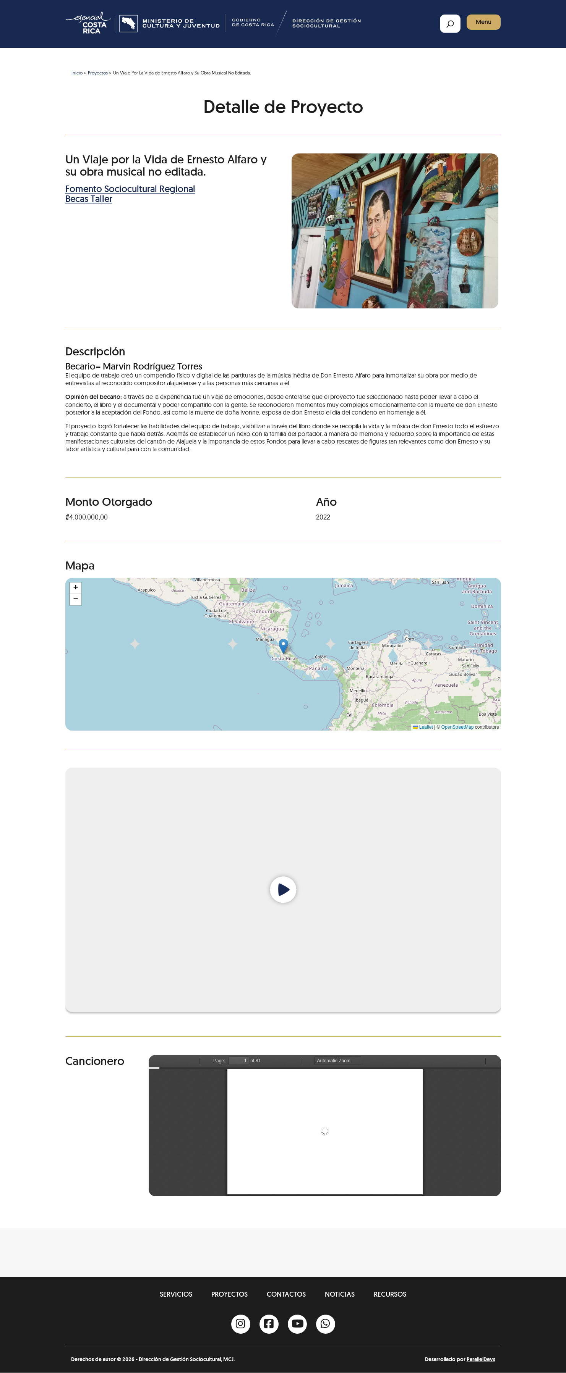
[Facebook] (269, 1324)
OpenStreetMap (457, 727)
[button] (283, 646)
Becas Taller (88, 199)
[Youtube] (297, 1324)
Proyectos (98, 73)
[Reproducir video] (283, 890)
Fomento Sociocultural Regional (130, 189)
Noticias (340, 1294)
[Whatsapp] (325, 1324)
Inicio (77, 73)
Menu (483, 22)
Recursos (390, 1294)
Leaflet (423, 727)
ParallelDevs (481, 1359)
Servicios (176, 1294)
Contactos (286, 1294)
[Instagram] (240, 1324)
